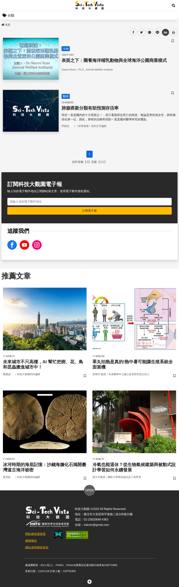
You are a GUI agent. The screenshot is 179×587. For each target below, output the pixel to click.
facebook (133, 32)
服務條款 (31, 540)
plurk (149, 32)
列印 (173, 32)
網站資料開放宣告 (37, 547)
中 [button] (165, 32)
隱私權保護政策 (35, 533)
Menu (5, 5)
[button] (173, 5)
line (156, 32)
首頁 (5, 24)
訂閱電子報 (89, 210)
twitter (141, 32)
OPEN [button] (89, 490)
